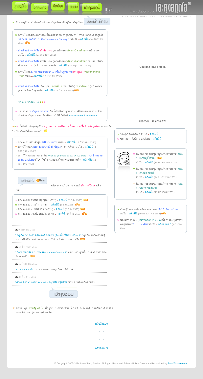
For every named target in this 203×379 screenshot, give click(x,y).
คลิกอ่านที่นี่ (164, 224)
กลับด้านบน (101, 323)
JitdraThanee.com (177, 363)
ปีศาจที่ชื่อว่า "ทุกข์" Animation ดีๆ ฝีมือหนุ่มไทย (41, 282)
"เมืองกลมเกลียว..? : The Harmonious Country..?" (41, 252)
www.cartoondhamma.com (83, 115)
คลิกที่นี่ (84, 39)
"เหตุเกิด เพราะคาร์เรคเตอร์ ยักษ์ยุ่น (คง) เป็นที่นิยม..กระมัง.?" (49, 235)
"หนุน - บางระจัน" (24, 269)
